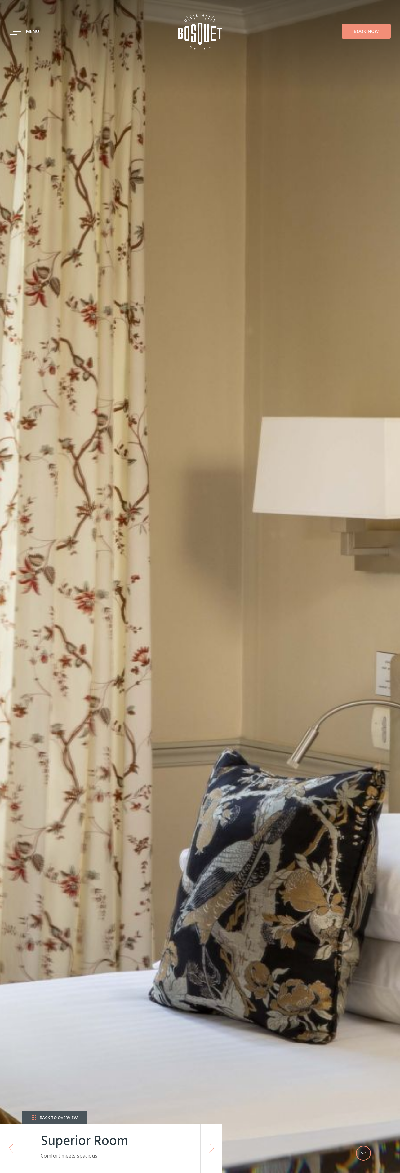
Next (211, 1148)
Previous (11, 1148)
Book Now (366, 31)
